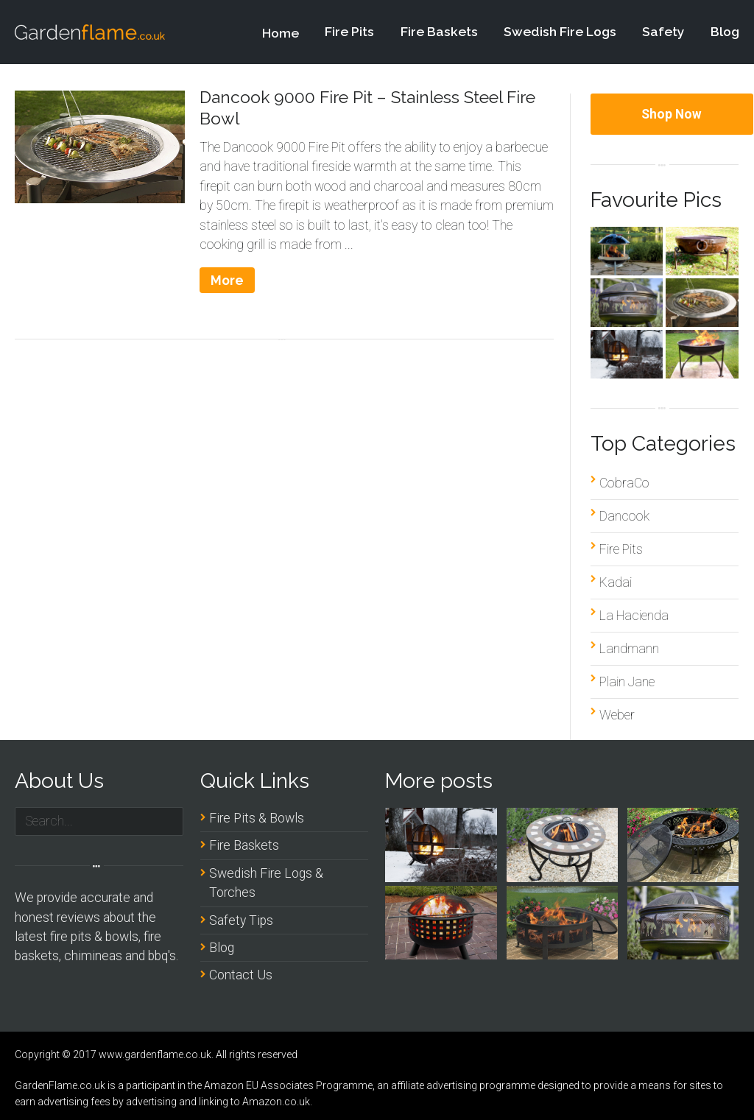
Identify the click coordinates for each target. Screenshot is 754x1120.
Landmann (629, 648)
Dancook (624, 516)
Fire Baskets (439, 31)
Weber (617, 715)
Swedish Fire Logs (560, 31)
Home (280, 40)
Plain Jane (627, 682)
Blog (725, 31)
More (227, 280)
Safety (663, 31)
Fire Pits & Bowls (256, 818)
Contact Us (240, 975)
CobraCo (624, 483)
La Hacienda (634, 615)
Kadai (615, 582)
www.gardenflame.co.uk (155, 1054)
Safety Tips (241, 920)
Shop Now (671, 114)
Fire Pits (349, 32)
